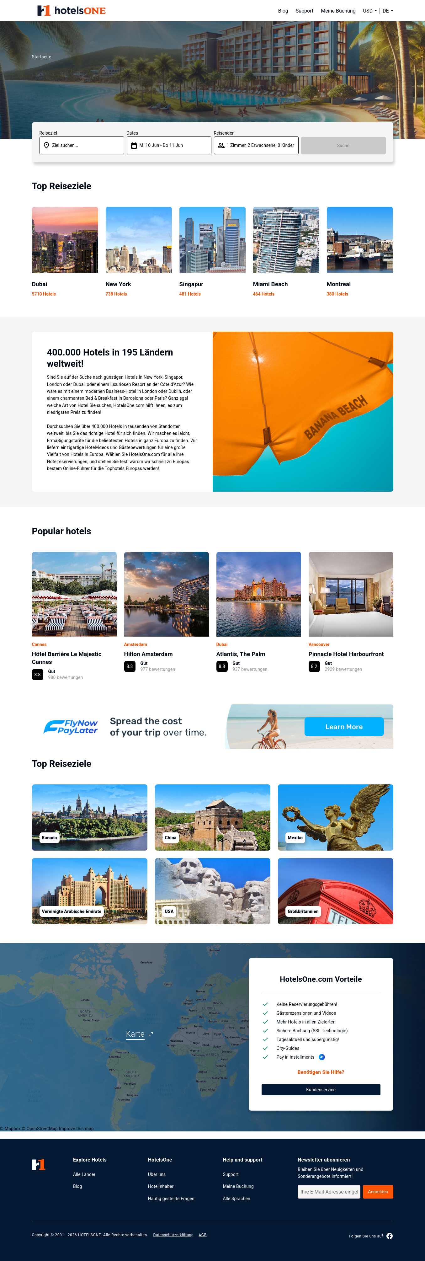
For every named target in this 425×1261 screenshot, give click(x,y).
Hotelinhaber (161, 1186)
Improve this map (76, 1128)
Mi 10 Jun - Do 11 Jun (161, 145)
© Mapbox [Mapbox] (10, 1128)
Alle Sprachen (236, 1198)
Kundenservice (321, 1089)
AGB (202, 1235)
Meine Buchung (338, 11)
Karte (135, 1034)
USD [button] (368, 11)
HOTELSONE (89, 1235)
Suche (343, 145)
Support (304, 11)
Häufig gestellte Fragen (171, 1198)
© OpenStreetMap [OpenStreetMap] (40, 1128)
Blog (283, 11)
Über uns (157, 1174)
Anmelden (378, 1191)
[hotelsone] (71, 10)
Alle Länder (84, 1174)
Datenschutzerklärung (173, 1235)
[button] (388, 11)
